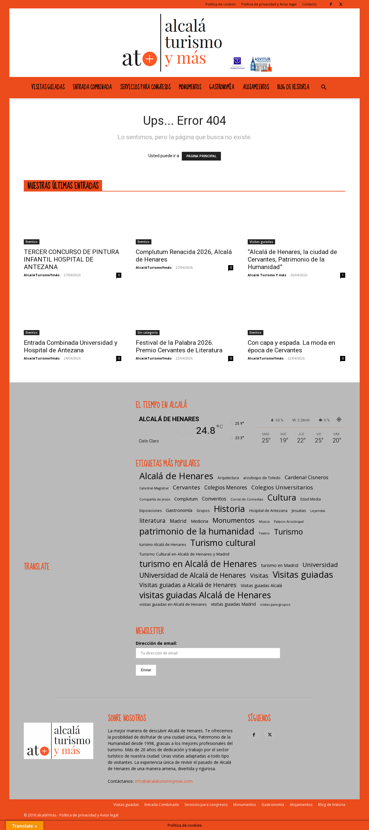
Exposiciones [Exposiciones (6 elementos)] (150, 510)
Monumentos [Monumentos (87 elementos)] (233, 520)
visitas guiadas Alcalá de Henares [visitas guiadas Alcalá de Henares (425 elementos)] (205, 595)
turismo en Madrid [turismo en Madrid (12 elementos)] (279, 565)
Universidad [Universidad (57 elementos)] (320, 565)
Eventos (32, 242)
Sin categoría (148, 332)
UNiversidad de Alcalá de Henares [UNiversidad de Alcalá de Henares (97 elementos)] (192, 575)
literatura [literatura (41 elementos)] (152, 520)
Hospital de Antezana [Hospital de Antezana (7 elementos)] (268, 510)
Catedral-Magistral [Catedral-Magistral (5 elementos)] (154, 488)
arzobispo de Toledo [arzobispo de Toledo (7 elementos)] (262, 477)
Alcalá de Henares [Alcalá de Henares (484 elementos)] (176, 476)
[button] (323, 88)
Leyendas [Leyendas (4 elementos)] (317, 511)
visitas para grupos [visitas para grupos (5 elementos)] (275, 604)
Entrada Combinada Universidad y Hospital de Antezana (70, 346)
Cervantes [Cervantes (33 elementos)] (186, 487)
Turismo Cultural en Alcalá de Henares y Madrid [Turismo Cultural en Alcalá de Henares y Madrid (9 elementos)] (184, 554)
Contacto (309, 4)
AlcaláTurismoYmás (42, 275)
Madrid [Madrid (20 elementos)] (178, 521)
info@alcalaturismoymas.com (164, 781)
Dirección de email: (156, 643)
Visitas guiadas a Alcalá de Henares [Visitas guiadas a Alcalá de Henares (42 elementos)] (188, 585)
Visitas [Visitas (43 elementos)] (259, 575)
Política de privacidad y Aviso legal (268, 4)
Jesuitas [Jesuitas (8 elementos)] (299, 510)
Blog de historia (293, 87)
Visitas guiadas (47, 87)
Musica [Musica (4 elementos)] (264, 521)
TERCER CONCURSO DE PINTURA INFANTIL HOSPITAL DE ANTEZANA (71, 259)
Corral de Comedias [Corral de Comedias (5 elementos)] (247, 499)
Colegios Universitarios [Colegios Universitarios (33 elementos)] (282, 487)
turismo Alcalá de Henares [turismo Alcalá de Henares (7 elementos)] (162, 544)
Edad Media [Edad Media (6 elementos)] (310, 499)
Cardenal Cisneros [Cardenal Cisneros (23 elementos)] (306, 477)
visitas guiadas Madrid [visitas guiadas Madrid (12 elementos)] (233, 604)
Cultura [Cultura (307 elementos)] (281, 497)
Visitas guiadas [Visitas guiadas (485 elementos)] (303, 574)
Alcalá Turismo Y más (267, 275)
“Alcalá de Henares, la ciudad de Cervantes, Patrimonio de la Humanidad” (292, 259)
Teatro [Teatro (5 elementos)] (264, 533)
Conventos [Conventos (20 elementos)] (214, 498)
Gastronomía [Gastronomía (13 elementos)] (179, 510)
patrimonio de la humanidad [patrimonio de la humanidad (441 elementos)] (196, 531)
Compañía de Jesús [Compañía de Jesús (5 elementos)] (154, 499)
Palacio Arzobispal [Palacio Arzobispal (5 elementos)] (289, 521)
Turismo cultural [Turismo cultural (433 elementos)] (223, 542)
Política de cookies (221, 4)
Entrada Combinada (92, 87)
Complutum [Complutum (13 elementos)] (186, 499)
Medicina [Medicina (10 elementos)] (199, 521)
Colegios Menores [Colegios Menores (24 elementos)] (225, 487)
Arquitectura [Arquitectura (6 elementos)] (228, 477)
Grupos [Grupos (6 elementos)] (203, 510)
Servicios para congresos (145, 87)
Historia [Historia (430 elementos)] (229, 508)
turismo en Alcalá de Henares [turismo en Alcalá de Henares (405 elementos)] (198, 563)
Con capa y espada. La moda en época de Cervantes (291, 346)
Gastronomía (221, 87)
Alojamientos (256, 87)
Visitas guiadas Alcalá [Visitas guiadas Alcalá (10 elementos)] (261, 585)
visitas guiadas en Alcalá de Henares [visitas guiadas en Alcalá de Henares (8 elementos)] (173, 604)
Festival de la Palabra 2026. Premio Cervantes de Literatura (179, 346)
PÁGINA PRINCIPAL (201, 156)
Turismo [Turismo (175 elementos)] (288, 531)
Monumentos (190, 87)
